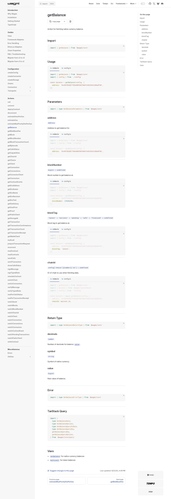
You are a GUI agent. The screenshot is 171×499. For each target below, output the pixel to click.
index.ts (56, 68)
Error (142, 58)
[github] (150, 4)
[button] (19, 10)
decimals (145, 47)
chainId (144, 40)
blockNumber (147, 33)
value (144, 54)
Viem (142, 65)
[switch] (143, 3)
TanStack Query (146, 62)
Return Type (144, 43)
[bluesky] (158, 4)
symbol (144, 51)
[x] (154, 4)
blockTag (145, 36)
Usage (142, 22)
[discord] (162, 4)
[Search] (47, 3)
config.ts (67, 68)
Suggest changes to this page (61, 471)
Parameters (144, 25)
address (145, 29)
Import (142, 18)
